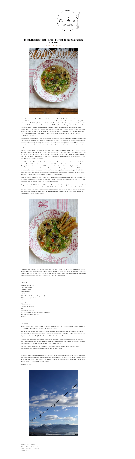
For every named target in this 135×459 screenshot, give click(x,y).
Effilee (30, 364)
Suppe (23, 449)
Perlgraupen (25, 446)
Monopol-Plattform (45, 123)
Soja (37, 446)
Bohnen (23, 444)
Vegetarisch (25, 451)
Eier (28, 444)
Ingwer (34, 444)
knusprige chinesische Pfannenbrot (34, 275)
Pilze (32, 446)
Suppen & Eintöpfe (32, 449)
